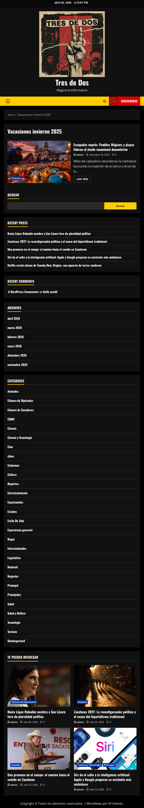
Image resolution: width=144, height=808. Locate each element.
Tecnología (14, 622)
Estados (12, 511)
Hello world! (50, 291)
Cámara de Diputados (20, 400)
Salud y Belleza (17, 613)
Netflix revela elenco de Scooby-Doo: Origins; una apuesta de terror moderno (54, 265)
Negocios (13, 576)
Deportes (13, 483)
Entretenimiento (18, 493)
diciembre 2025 (17, 355)
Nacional (13, 567)
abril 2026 (14, 318)
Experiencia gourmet (20, 530)
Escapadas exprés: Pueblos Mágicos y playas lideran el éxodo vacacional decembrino (39, 162)
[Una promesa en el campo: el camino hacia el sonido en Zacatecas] (39, 749)
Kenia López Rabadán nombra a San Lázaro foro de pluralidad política (49, 233)
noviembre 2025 (17, 364)
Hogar (11, 539)
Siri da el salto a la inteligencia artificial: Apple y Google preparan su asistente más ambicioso (64, 257)
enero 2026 (15, 346)
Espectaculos (15, 502)
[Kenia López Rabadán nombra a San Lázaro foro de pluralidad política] (39, 686)
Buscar (13, 195)
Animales (13, 391)
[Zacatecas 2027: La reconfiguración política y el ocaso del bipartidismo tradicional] (105, 686)
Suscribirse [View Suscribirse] (123, 101)
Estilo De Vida (16, 521)
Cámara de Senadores (21, 410)
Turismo (16, 178)
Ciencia (12, 428)
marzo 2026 (15, 327)
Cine (10, 446)
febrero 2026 (16, 337)
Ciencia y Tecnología (20, 437)
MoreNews (94, 803)
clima (11, 456)
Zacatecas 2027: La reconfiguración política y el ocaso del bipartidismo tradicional (57, 241)
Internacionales (17, 548)
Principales (14, 594)
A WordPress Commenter (23, 291)
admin (80, 154)
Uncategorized (16, 641)
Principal (13, 585)
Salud (11, 604)
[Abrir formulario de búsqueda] (104, 101)
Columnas (13, 465)
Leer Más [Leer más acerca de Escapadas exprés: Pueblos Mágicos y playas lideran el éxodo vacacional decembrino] (83, 179)
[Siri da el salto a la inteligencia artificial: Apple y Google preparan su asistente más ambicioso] (105, 749)
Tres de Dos (72, 82)
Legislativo (14, 558)
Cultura (12, 474)
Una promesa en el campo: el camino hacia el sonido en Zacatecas (47, 249)
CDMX (11, 419)
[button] (8, 101)
